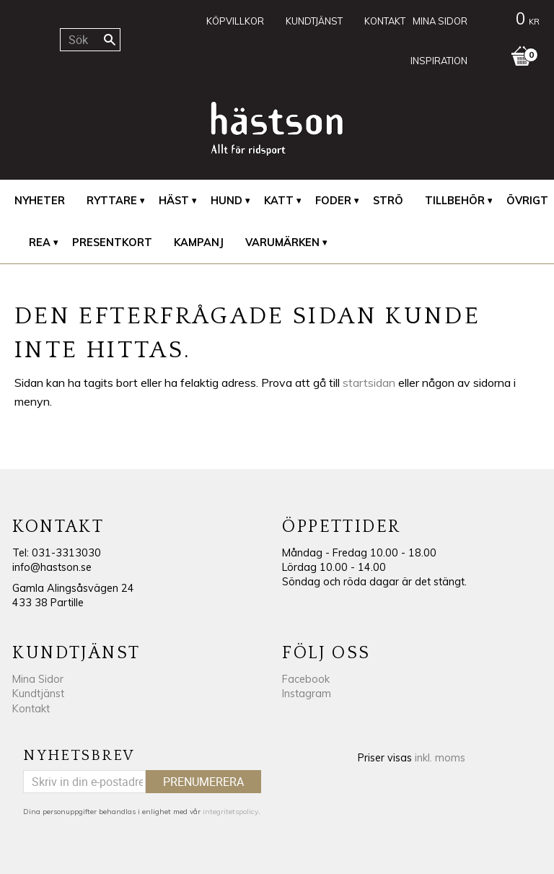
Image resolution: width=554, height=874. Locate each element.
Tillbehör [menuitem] (455, 200)
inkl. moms (440, 757)
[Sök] (109, 40)
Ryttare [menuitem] (112, 200)
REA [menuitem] (39, 242)
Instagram (306, 693)
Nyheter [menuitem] (39, 200)
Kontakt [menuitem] (384, 21)
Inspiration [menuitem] (438, 60)
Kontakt (31, 708)
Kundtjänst (38, 693)
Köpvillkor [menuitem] (235, 21)
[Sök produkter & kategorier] (90, 39)
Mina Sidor (37, 679)
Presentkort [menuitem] (112, 242)
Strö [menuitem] (388, 200)
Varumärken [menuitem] (282, 242)
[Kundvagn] (511, 21)
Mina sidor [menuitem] (440, 21)
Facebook (306, 679)
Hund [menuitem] (226, 200)
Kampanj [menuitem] (199, 242)
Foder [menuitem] (333, 200)
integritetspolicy (230, 811)
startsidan (369, 382)
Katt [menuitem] (279, 200)
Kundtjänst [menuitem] (314, 21)
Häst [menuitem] (174, 200)
